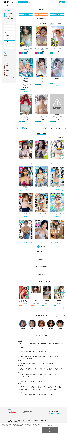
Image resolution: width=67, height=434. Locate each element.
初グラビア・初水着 (31, 394)
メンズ (40, 394)
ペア (21, 381)
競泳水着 (35, 363)
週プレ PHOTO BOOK (23, 350)
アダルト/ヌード (53, 389)
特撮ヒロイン (23, 389)
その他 (6, 48)
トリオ (27, 381)
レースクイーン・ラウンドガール (27, 387)
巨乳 (31, 368)
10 (51, 128)
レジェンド (32, 389)
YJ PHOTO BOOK (31, 350)
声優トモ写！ (21, 358)
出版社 (6, 22)
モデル (43, 386)
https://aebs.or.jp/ (17, 421)
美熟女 (36, 374)
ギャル (57, 369)
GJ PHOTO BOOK (38, 350)
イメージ (6, 38)
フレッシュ (29, 369)
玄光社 (46, 343)
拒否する (49, 428)
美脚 (53, 368)
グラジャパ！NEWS (9, 18)
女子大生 (56, 386)
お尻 (36, 368)
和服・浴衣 (50, 363)
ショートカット (45, 368)
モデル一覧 (12, 77)
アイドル (30, 386)
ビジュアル (7, 35)
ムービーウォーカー (46, 345)
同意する (49, 431)
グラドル (22, 386)
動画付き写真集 (38, 356)
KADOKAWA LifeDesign (39, 343)
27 (59, 128)
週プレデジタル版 (9, 15)
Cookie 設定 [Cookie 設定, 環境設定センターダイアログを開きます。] (50, 425)
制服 (29, 363)
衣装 (5, 32)
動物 (46, 394)
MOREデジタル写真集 (47, 350)
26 (56, 128)
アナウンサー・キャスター (43, 387)
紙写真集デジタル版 (23, 356)
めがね (42, 363)
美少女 (22, 374)
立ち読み (26, 55)
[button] (63, 292)
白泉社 (32, 345)
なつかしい (44, 374)
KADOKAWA (32, 343)
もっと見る (60, 316)
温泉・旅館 (48, 381)
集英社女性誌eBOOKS (23, 351)
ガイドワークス (26, 343)
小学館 (61, 343)
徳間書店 (28, 345)
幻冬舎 (49, 343)
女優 (37, 386)
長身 (59, 368)
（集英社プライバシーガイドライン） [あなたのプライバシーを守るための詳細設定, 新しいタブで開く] (8, 427)
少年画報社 (21, 345)
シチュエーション (8, 41)
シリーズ (6, 29)
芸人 (38, 389)
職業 (5, 44)
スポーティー (37, 369)
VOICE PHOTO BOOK (46, 356)
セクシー (60, 374)
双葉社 (39, 345)
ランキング (6, 57)
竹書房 (25, 345)
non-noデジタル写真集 (57, 350)
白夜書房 (36, 345)
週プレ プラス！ (9, 16)
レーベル (6, 26)
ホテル (40, 381)
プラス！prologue (31, 356)
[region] (33, 428)
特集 (4, 58)
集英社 (52, 343)
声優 (49, 386)
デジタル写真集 (9, 13)
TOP (3, 5)
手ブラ (22, 394)
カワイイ (52, 374)
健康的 (22, 369)
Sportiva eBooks (42, 351)
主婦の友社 (57, 343)
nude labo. (31, 358)
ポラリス (26, 358)
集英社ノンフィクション (33, 351)
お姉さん (28, 374)
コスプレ (22, 363)
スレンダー (23, 368)
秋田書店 (20, 343)
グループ (33, 381)
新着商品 (5, 55)
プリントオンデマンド (55, 356)
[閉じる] (65, 428)
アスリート (45, 389)
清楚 (21, 376)
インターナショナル (48, 369)
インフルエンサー (56, 387)
